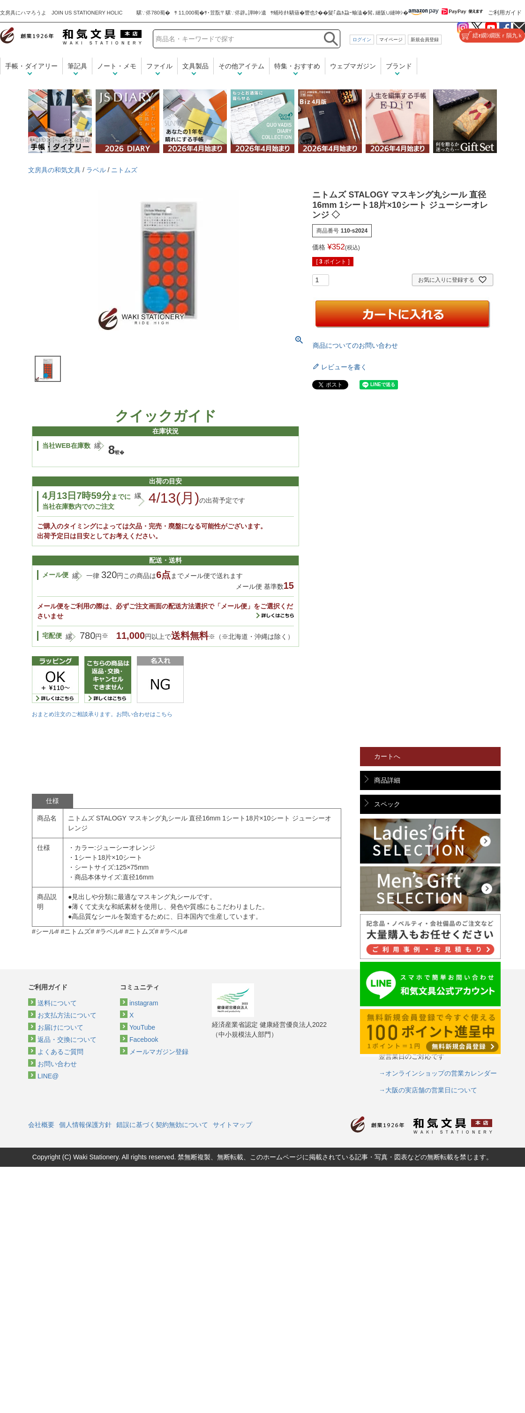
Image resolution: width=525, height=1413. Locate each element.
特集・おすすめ (297, 66)
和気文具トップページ (421, 1125)
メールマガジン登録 (158, 1051)
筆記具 (77, 66)
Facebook (143, 1039)
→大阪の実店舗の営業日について (428, 1090)
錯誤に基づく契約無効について (162, 1124)
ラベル (96, 170)
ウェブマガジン (353, 66)
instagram (143, 1003)
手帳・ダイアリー (31, 66)
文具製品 (195, 66)
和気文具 (71, 35)
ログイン (361, 39)
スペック (387, 804)
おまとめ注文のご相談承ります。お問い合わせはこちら (102, 714)
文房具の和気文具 (54, 170)
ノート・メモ (116, 66)
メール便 (55, 574)
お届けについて (60, 1027)
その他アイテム (241, 66)
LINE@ (48, 1076)
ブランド (399, 66)
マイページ (391, 39)
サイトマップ (232, 1124)
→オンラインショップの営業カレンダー (438, 1073)
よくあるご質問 (60, 1051)
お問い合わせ (57, 1064)
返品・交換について (67, 1039)
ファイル (159, 66)
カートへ (387, 756)
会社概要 (41, 1124)
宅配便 (52, 635)
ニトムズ (124, 170)
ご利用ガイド (505, 12)
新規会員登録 (425, 39)
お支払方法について (67, 1015)
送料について (57, 1003)
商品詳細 (387, 780)
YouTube (142, 1027)
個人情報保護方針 (85, 1124)
